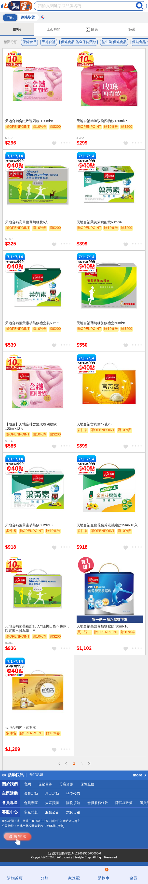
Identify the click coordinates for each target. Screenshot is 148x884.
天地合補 (48, 42)
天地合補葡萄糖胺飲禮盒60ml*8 (101, 323)
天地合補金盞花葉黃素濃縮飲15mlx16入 (107, 525)
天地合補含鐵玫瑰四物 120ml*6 (29, 121)
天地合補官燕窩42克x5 (94, 424)
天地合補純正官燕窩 (20, 727)
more (139, 775)
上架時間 (53, 29)
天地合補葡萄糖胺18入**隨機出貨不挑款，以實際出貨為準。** (37, 628)
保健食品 (29, 42)
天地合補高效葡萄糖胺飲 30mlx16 (102, 626)
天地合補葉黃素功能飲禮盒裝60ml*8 (33, 323)
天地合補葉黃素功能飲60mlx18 (29, 525)
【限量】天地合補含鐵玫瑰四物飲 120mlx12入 (31, 426)
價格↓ (17, 29)
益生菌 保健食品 (114, 42)
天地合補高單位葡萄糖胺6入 (26, 222)
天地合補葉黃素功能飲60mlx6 (99, 222)
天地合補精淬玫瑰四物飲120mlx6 (102, 121)
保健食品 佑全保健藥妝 (78, 42)
